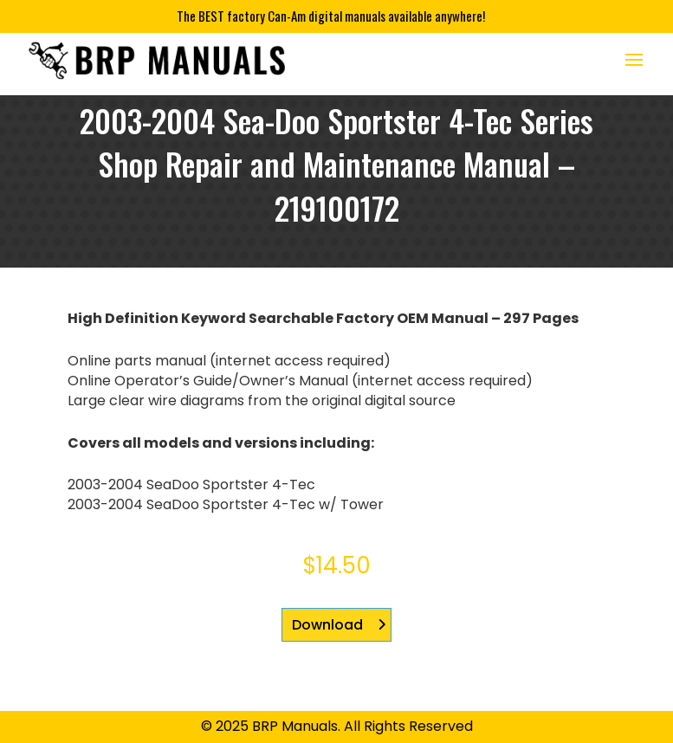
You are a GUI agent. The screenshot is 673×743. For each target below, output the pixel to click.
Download (327, 625)
